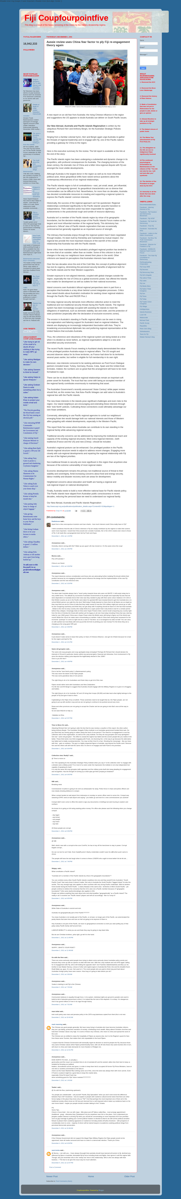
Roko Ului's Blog (145, 328)
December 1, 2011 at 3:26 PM (62, 566)
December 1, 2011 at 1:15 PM (62, 536)
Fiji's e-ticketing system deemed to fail (36, 216)
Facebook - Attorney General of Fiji (147, 208)
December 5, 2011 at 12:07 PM (62, 1163)
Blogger (101, 1190)
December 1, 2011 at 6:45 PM (62, 774)
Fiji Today (143, 299)
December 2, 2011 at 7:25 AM (62, 987)
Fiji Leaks (143, 281)
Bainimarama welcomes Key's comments (31, 259)
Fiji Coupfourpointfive (66, 17)
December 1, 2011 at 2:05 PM (62, 549)
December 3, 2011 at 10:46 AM (62, 1128)
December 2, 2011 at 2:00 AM (62, 974)
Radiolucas (56, 521)
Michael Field (144, 320)
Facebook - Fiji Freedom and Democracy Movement (148, 214)
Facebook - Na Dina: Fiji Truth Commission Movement (148, 240)
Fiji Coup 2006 (145, 267)
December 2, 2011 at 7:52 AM (62, 1004)
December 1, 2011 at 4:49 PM (62, 661)
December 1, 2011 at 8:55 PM (62, 898)
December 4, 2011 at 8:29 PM (62, 1143)
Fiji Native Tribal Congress (145, 290)
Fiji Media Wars (145, 286)
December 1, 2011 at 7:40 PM (62, 861)
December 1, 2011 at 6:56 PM (62, 831)
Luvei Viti (143, 315)
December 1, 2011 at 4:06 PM (62, 627)
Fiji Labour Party (145, 278)
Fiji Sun (142, 293)
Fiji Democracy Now (147, 272)
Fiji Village (143, 306)
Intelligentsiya (144, 309)
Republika (143, 326)
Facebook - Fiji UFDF (147, 218)
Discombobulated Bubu (148, 204)
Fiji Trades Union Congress (146, 303)
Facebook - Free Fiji (147, 226)
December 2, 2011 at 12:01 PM (62, 1050)
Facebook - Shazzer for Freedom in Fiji (148, 245)
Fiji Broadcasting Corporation (145, 263)
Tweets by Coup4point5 (30, 331)
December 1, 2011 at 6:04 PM (62, 748)
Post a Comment (55, 1167)
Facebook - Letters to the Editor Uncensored (148, 234)
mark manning (57, 1024)
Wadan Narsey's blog (147, 337)
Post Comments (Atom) (64, 1181)
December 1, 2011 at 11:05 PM (62, 937)
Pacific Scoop (144, 323)
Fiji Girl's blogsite (146, 275)
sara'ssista (56, 1150)
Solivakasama (145, 331)
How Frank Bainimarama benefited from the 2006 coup (37, 239)
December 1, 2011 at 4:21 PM (62, 642)
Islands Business (146, 312)
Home (91, 1176)
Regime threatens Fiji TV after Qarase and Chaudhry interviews (37, 84)
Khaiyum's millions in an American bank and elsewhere (36, 191)
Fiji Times (143, 296)
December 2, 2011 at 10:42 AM (62, 1017)
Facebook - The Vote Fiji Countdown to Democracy (148, 257)
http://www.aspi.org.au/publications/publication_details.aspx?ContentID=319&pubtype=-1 (80, 506)
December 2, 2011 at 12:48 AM (62, 950)
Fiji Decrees (144, 269)
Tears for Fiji (144, 334)
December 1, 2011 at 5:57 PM (62, 718)
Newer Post (52, 1176)
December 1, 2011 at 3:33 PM (62, 583)
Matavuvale (144, 317)
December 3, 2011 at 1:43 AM (62, 1080)
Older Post (129, 1176)
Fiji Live (142, 283)
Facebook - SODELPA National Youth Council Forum (148, 251)
